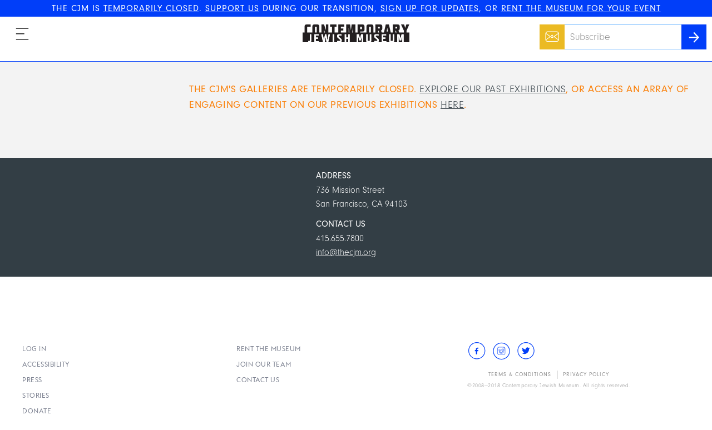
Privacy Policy (586, 374)
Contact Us (257, 380)
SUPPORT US (232, 8)
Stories (36, 395)
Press (32, 380)
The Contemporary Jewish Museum (351, 24)
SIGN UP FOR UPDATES (429, 8)
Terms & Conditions (519, 374)
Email (549, 31)
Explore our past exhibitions (492, 89)
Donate (36, 411)
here (452, 105)
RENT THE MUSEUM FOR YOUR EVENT (581, 8)
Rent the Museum (268, 348)
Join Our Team (263, 364)
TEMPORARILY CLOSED (151, 8)
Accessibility (46, 364)
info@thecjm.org (346, 252)
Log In (34, 348)
